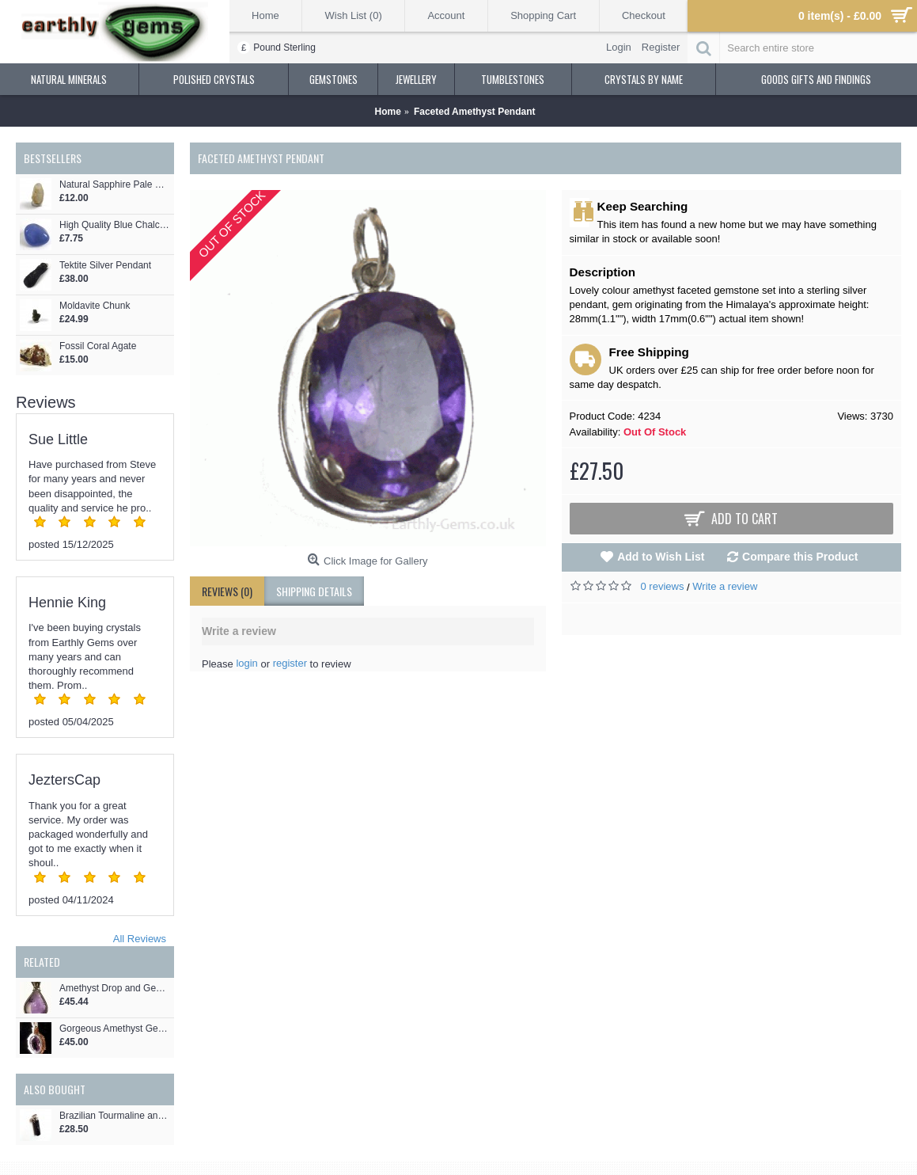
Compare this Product (800, 556)
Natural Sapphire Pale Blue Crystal (114, 185)
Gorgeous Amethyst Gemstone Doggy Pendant (114, 1029)
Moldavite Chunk (94, 306)
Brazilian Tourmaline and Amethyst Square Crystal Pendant (114, 1116)
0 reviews (662, 586)
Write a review (724, 586)
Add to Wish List (660, 556)
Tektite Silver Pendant (105, 265)
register (290, 663)
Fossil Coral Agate (97, 346)
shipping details (314, 591)
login (246, 663)
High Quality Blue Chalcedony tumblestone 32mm (114, 225)
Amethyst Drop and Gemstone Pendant (114, 988)
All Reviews (139, 939)
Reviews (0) (227, 591)
